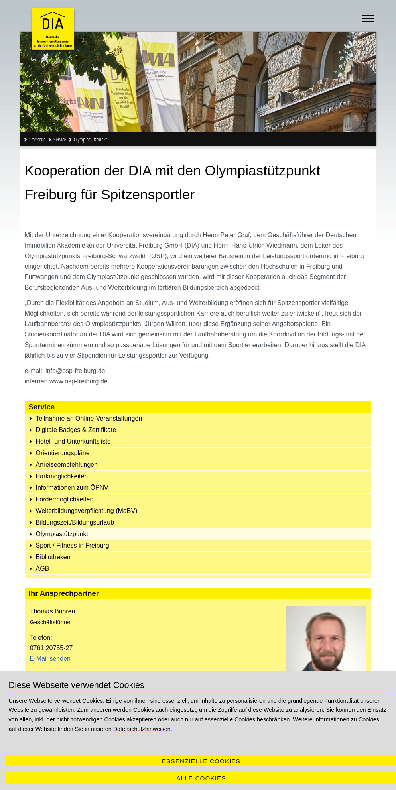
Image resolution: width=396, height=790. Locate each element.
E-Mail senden (50, 658)
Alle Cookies (201, 778)
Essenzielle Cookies (201, 761)
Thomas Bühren (52, 611)
